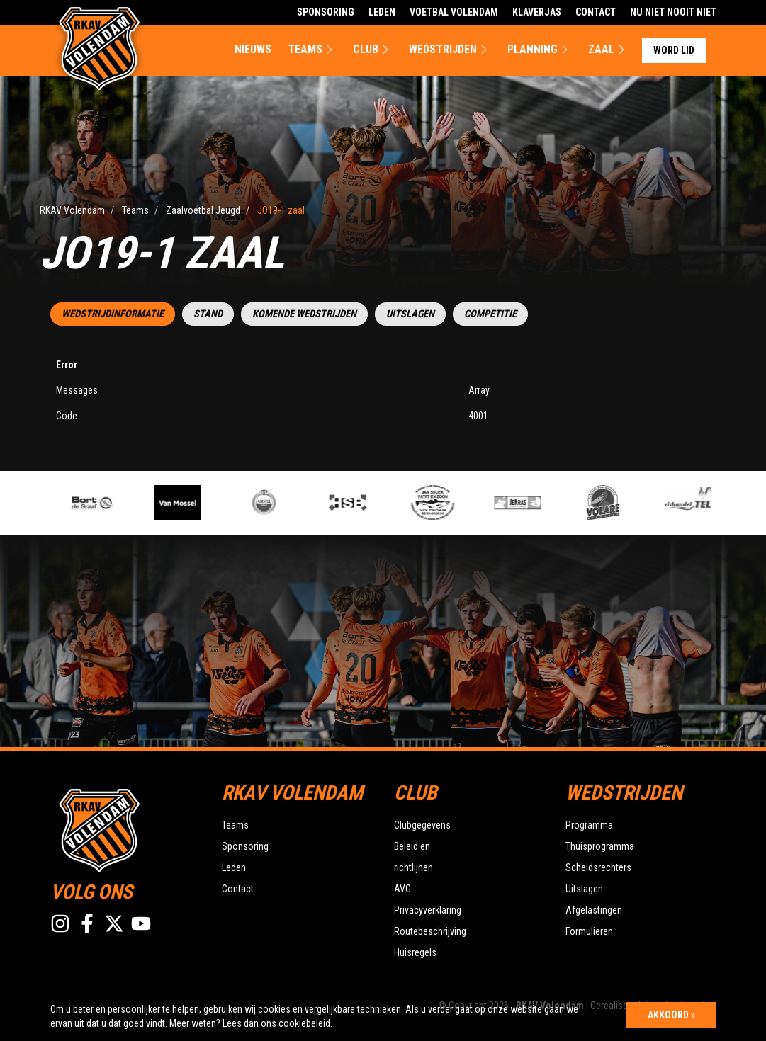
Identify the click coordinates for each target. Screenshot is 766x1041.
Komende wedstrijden (304, 314)
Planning (539, 49)
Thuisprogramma (599, 846)
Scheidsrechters (598, 867)
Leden (381, 12)
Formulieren (589, 931)
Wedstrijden (450, 49)
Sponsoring (325, 12)
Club (373, 49)
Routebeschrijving (430, 931)
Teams (312, 49)
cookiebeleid (304, 1023)
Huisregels (415, 952)
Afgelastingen (593, 910)
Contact (595, 12)
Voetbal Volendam (454, 12)
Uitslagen (410, 314)
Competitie (490, 314)
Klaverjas (536, 12)
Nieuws (253, 49)
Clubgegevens (422, 825)
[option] (272, 503)
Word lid (673, 50)
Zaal (608, 49)
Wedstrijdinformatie (113, 314)
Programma (589, 825)
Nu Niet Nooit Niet (673, 12)
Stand (208, 314)
